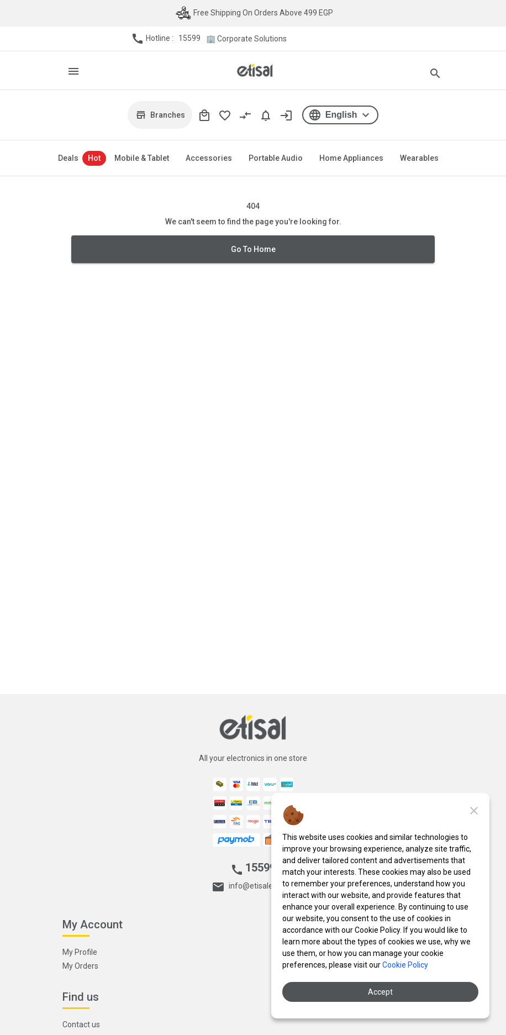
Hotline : (166, 38)
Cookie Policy (405, 964)
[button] (340, 115)
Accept (380, 991)
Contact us (81, 1024)
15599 (189, 38)
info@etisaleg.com (260, 885)
